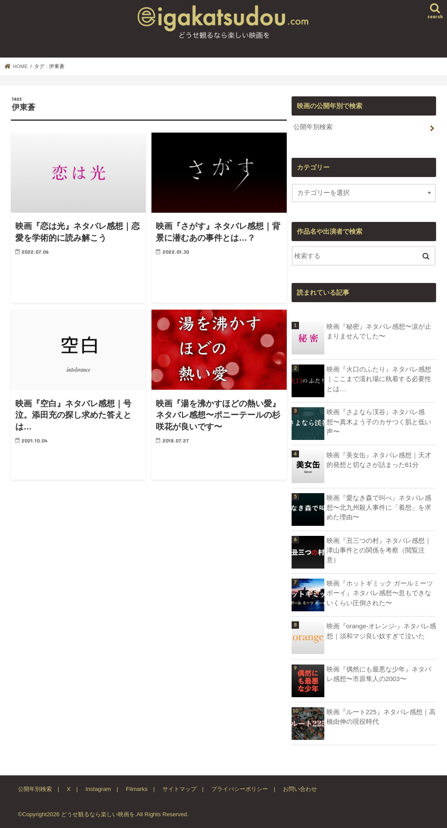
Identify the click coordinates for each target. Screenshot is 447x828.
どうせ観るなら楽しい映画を (98, 814)
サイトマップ (179, 789)
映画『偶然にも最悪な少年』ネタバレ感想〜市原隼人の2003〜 (379, 674)
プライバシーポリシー (239, 789)
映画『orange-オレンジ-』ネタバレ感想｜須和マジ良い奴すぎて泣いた (381, 631)
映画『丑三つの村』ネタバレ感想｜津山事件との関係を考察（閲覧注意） (379, 550)
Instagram (98, 789)
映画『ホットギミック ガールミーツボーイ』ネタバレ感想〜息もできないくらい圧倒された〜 (380, 593)
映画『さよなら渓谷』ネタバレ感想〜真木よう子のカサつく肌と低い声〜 (379, 422)
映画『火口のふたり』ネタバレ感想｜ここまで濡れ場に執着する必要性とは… (379, 379)
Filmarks (137, 789)
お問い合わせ (300, 789)
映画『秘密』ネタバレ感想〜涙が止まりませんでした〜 (379, 331)
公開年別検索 (313, 126)
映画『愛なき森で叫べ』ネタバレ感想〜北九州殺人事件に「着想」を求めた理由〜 (379, 507)
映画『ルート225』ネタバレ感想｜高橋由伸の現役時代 (381, 717)
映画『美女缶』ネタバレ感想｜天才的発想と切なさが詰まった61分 (379, 460)
